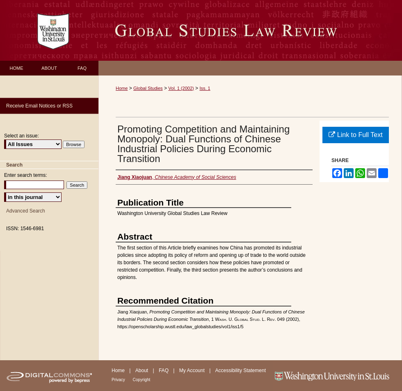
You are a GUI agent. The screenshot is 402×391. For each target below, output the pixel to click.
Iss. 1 (204, 88)
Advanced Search (25, 211)
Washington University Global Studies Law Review (250, 30)
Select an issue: (21, 136)
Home (122, 88)
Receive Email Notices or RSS (39, 106)
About (142, 370)
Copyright (142, 379)
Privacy (119, 379)
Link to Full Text (355, 134)
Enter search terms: (25, 175)
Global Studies (148, 88)
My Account (192, 370)
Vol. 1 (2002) (181, 88)
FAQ (164, 370)
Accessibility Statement (240, 370)
